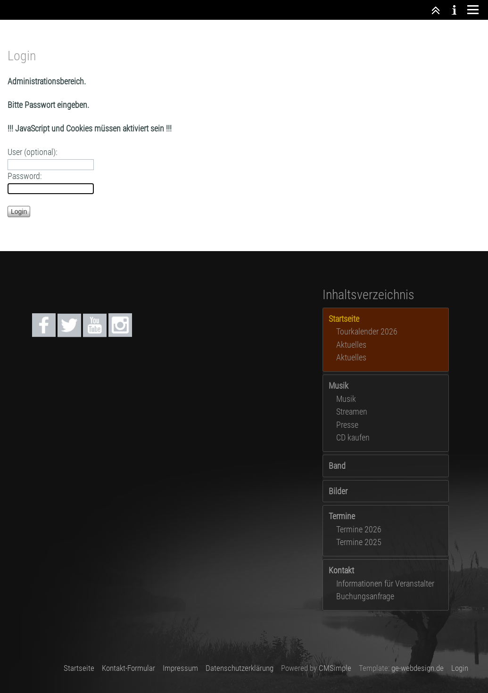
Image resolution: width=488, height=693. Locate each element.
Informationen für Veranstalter (385, 583)
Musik (338, 386)
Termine (342, 516)
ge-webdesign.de (417, 668)
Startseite (79, 668)
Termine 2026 (358, 529)
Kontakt (341, 570)
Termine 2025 (358, 542)
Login (459, 668)
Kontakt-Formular (128, 668)
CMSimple (335, 668)
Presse (347, 425)
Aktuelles (351, 345)
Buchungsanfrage (365, 596)
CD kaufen (353, 437)
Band (337, 466)
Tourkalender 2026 (366, 331)
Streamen (351, 411)
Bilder (338, 491)
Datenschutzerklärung (239, 668)
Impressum (180, 668)
